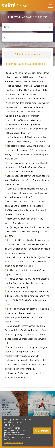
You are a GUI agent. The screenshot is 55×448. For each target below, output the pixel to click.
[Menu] (50, 5)
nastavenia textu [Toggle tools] (27, 54)
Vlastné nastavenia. (13, 442)
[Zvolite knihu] (27, 27)
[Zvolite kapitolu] (27, 37)
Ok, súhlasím (42, 431)
